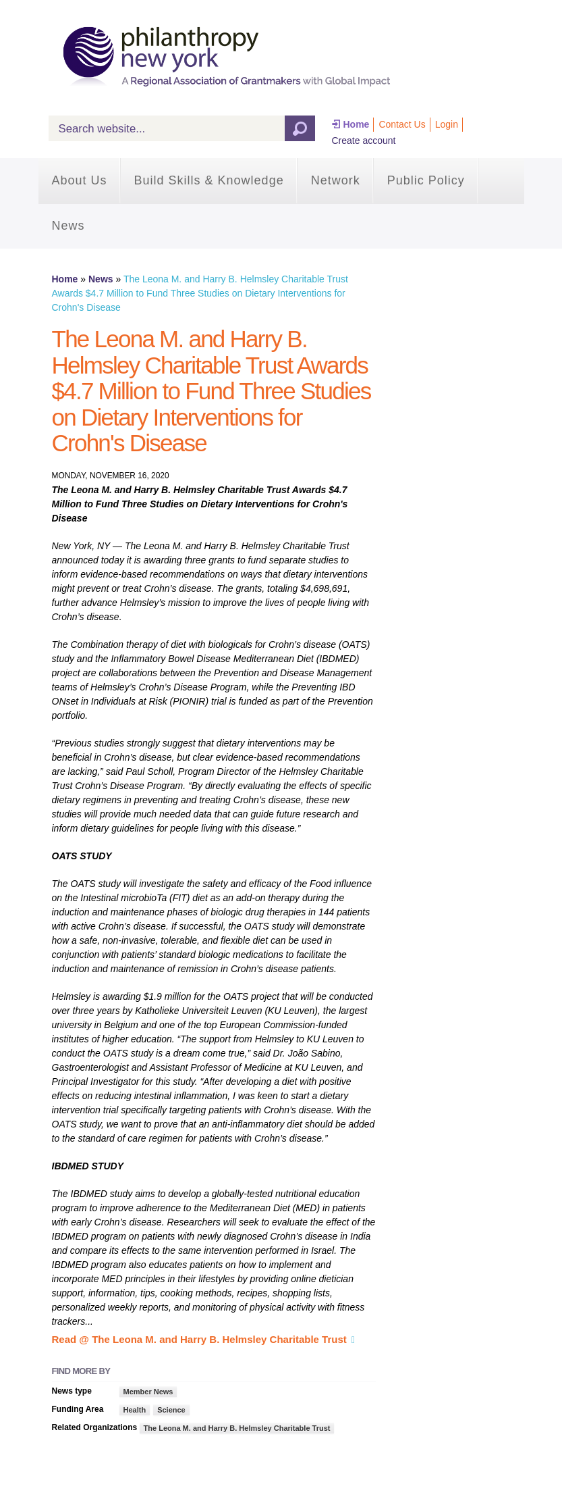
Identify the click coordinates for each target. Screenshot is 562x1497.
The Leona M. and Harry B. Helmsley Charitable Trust (237, 1428)
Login (446, 124)
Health (134, 1410)
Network (335, 180)
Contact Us (401, 124)
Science (171, 1410)
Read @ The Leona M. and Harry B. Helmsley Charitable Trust (199, 1339)
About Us (79, 180)
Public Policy (426, 180)
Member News (148, 1392)
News (68, 225)
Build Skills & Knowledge (209, 180)
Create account (364, 140)
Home (356, 124)
